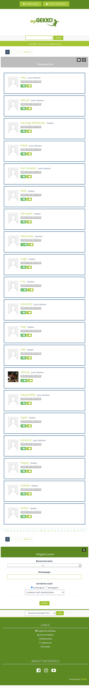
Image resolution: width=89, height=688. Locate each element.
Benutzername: (44, 561)
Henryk (25, 372)
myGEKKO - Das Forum (38, 44)
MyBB (84, 679)
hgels (24, 417)
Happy (25, 463)
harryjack (27, 213)
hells (24, 191)
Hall (23, 349)
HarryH (25, 100)
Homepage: (44, 572)
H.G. (23, 281)
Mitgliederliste (55, 44)
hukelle (25, 485)
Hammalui (27, 236)
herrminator (29, 168)
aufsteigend (38, 587)
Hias (23, 327)
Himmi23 (26, 304)
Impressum (45, 643)
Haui (23, 77)
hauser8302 (28, 395)
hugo (24, 259)
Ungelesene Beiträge (45, 631)
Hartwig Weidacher (33, 123)
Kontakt (45, 647)
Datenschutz (45, 639)
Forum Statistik (45, 635)
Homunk (26, 440)
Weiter (27, 52)
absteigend (53, 587)
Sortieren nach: (44, 583)
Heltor (25, 508)
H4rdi (24, 145)
